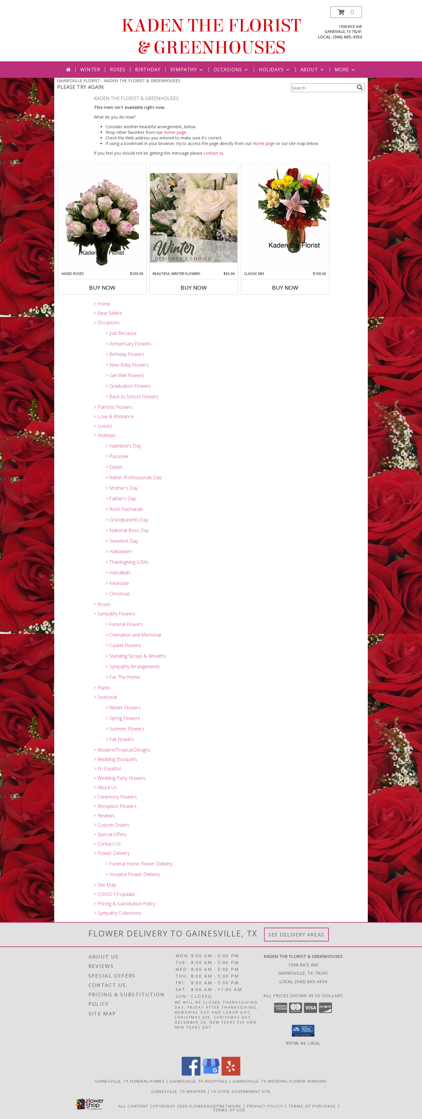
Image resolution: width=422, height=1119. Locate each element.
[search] (360, 87)
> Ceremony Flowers (115, 797)
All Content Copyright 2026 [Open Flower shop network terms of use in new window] (153, 1106)
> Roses (102, 604)
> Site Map (105, 885)
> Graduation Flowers (128, 386)
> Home (102, 304)
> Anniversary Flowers (129, 343)
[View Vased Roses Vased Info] (102, 217)
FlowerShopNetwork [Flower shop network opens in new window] (215, 1106)
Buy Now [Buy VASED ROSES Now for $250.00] (102, 287)
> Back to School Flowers (132, 396)
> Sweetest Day (122, 541)
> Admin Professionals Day (133, 477)
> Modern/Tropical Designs (122, 750)
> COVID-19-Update (114, 894)
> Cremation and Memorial (133, 635)
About (312, 69)
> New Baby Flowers (127, 365)
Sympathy (187, 69)
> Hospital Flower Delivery (133, 874)
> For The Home (123, 677)
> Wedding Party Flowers (119, 778)
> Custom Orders (112, 825)
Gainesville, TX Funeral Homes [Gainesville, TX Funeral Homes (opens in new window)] (130, 1081)
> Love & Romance (114, 416)
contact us (214, 153)
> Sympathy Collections (118, 913)
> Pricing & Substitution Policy (124, 903)
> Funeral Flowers (124, 624)
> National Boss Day (127, 530)
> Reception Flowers (115, 806)
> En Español (107, 768)
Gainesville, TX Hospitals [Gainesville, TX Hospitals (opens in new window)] (199, 1081)
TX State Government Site (240, 1091)
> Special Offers (110, 834)
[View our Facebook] (191, 1074)
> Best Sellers (108, 313)
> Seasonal (105, 697)
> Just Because (121, 333)
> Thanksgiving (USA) (127, 562)
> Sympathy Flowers (114, 613)
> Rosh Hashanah (124, 509)
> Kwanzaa (117, 583)
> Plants (102, 687)
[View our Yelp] (231, 1074)
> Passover (117, 456)
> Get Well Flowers (125, 375)
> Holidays (104, 435)
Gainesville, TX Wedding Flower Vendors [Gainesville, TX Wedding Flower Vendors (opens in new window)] (280, 1081)
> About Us (105, 787)
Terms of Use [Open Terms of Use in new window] (229, 1110)
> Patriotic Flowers (113, 407)
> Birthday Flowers (125, 354)
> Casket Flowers (123, 645)
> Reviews (104, 815)
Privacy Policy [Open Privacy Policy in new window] (265, 1106)
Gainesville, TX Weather (178, 1091)
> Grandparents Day (127, 520)
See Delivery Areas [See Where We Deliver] (296, 934)
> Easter (114, 467)
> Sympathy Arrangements (133, 666)
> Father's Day (121, 498)
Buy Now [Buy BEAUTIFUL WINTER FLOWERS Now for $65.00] (194, 287)
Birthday (147, 69)
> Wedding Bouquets (115, 759)
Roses (117, 69)
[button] (346, 12)
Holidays (274, 69)
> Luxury (103, 426)
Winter (90, 69)
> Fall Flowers (120, 739)
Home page (175, 132)
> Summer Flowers (125, 728)
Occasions (231, 69)
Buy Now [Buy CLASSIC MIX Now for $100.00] (285, 287)
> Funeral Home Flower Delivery (139, 863)
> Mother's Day (122, 488)
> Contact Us (107, 843)
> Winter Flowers (123, 707)
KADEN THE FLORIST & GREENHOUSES (211, 37)
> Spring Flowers (123, 718)
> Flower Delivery (112, 853)
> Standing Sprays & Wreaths (136, 656)
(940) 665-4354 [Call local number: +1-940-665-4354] (347, 37)
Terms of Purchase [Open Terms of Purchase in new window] (312, 1106)
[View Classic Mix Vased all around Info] (285, 217)
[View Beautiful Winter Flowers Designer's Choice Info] (194, 217)
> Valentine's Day (123, 446)
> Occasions (107, 322)
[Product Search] (322, 88)
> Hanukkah (118, 572)
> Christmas (118, 593)
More (345, 69)
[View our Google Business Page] (211, 1074)
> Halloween (119, 551)
